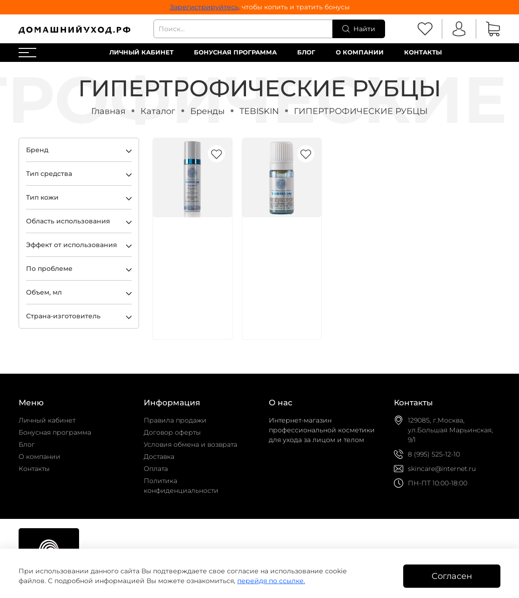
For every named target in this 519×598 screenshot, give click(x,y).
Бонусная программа (235, 52)
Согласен (452, 576)
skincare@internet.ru (442, 468)
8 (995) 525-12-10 (434, 454)
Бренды (207, 111)
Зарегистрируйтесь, (205, 7)
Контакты (423, 52)
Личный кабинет (141, 52)
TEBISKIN (259, 111)
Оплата (156, 468)
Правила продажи (175, 420)
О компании (360, 52)
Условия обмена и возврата (190, 444)
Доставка (159, 456)
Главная (108, 111)
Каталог (157, 111)
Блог (306, 52)
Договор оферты (172, 432)
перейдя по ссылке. (271, 581)
